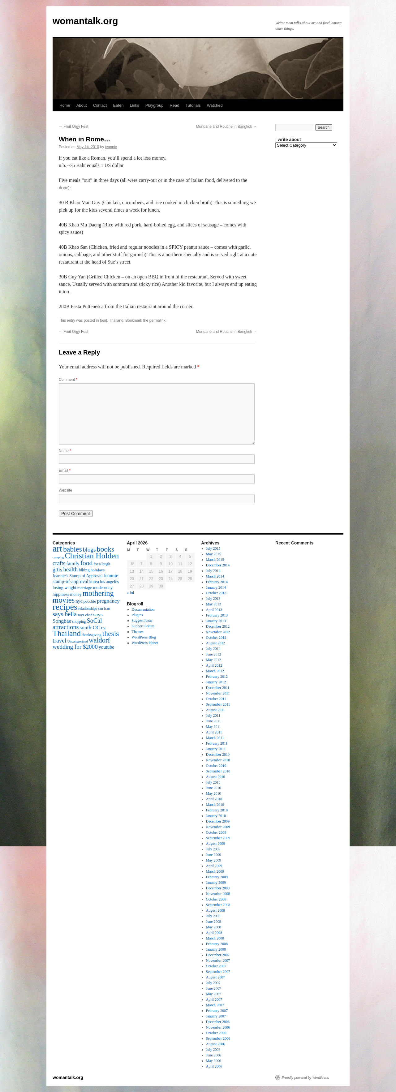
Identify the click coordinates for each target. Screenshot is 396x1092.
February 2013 (217, 615)
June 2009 (213, 855)
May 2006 (213, 1061)
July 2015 (213, 548)
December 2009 (218, 821)
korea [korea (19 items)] (94, 581)
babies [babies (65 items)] (72, 549)
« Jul (130, 593)
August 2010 (215, 777)
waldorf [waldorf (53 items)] (99, 640)
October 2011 (216, 699)
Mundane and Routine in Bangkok (226, 126)
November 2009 (218, 827)
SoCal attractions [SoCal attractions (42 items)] (77, 623)
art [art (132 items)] (57, 548)
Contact (100, 105)
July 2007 (213, 983)
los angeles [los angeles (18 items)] (109, 581)
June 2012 (213, 654)
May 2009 (213, 860)
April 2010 (214, 799)
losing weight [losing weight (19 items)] (64, 587)
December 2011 (218, 688)
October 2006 (216, 1033)
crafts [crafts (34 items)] (59, 563)
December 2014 (218, 565)
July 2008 (213, 916)
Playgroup (154, 105)
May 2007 (213, 994)
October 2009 (216, 832)
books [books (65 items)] (105, 549)
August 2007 (215, 977)
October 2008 (216, 899)
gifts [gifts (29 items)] (57, 569)
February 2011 (217, 743)
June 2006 (213, 1055)
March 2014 (215, 576)
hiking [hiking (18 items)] (84, 570)
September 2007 (218, 971)
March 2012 (215, 671)
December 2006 (218, 1022)
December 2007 (218, 955)
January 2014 (216, 587)
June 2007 (213, 988)
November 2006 (218, 1027)
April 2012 (214, 665)
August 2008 (215, 910)
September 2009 (218, 838)
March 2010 (215, 804)
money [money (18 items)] (76, 594)
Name (65, 451)
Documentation (143, 609)
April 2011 (214, 732)
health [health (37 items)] (70, 569)
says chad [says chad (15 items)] (85, 615)
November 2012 (218, 632)
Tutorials (192, 105)
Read (174, 105)
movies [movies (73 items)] (64, 600)
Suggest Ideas (142, 620)
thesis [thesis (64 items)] (110, 634)
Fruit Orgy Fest (73, 126)
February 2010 (217, 810)
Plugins (137, 615)
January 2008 (216, 949)
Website (65, 490)
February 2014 (217, 582)
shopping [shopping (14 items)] (79, 621)
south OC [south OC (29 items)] (90, 627)
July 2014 (213, 571)
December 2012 (218, 626)
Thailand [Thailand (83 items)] (67, 633)
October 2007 (216, 966)
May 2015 (213, 554)
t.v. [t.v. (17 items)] (103, 628)
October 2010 (216, 765)
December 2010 (218, 754)
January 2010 (216, 816)
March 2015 (215, 559)
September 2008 (218, 905)
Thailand (116, 320)
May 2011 (213, 726)
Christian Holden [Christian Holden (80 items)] (92, 555)
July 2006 (213, 1049)
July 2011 (213, 715)
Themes (138, 632)
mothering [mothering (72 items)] (98, 593)
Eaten (118, 105)
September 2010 (218, 771)
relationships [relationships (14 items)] (87, 608)
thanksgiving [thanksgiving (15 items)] (91, 635)
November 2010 (218, 760)
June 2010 (213, 788)
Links (134, 105)
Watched (215, 105)
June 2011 (213, 721)
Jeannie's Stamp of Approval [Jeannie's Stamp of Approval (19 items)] (78, 575)
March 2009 (215, 871)
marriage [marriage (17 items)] (84, 587)
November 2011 (218, 693)
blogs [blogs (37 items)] (89, 549)
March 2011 (215, 738)
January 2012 (216, 682)
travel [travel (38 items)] (59, 640)
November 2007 (218, 960)
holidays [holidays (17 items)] (98, 570)
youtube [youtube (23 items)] (106, 647)
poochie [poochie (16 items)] (89, 601)
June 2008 (213, 921)
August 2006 (215, 1044)
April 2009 (214, 866)
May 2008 (213, 927)
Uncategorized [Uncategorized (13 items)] (77, 641)
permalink (157, 320)
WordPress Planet (145, 643)
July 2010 (213, 782)
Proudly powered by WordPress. (305, 1077)
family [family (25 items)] (72, 563)
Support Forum (143, 626)
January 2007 (216, 1016)
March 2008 (215, 938)
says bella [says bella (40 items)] (65, 614)
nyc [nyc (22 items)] (78, 601)
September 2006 (218, 1038)
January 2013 (216, 621)
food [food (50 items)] (86, 563)
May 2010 (213, 793)
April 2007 (214, 999)
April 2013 (214, 610)
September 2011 (218, 704)
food (103, 320)
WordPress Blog (144, 637)
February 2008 (217, 944)
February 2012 (217, 676)
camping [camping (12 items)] (58, 557)
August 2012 (215, 643)
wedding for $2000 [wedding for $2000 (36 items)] (75, 646)
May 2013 (213, 604)
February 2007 (217, 1010)
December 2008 (218, 888)
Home (64, 105)
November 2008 (218, 894)
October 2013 (216, 593)
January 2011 (216, 749)
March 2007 (215, 1005)
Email (65, 470)
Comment (68, 379)
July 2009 (213, 849)
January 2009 (216, 882)
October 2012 (216, 637)
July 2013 (213, 598)
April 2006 (214, 1066)
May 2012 (213, 660)
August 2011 (215, 710)
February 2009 (217, 877)
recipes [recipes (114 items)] (65, 607)
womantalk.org (85, 21)
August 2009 (215, 843)
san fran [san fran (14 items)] (104, 608)
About (81, 105)
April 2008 (214, 933)
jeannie (111, 147)
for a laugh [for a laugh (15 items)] (102, 564)
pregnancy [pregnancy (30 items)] (108, 601)
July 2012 (213, 649)
